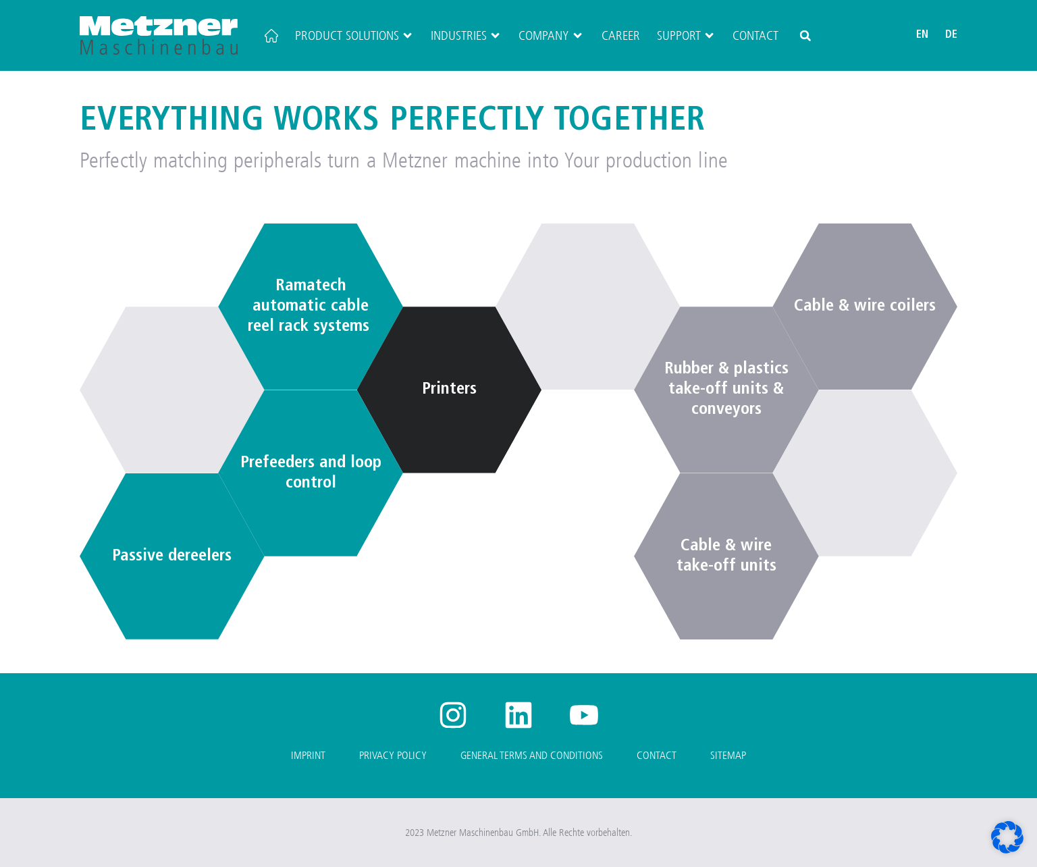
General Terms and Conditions (531, 755)
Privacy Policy (393, 755)
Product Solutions (354, 36)
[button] (805, 36)
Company (551, 36)
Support (686, 36)
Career (621, 36)
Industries (466, 36)
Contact (755, 36)
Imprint (308, 755)
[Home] (271, 36)
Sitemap (728, 755)
